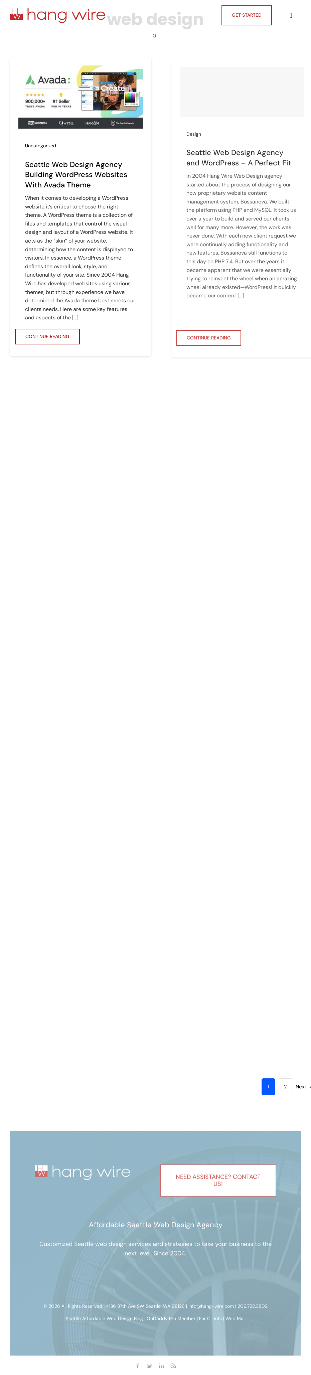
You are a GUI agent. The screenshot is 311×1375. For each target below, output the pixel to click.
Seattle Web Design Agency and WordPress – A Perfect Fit (238, 160)
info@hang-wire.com (211, 1308)
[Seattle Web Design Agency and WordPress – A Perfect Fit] (242, 94)
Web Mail (235, 1320)
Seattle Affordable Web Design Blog (104, 1320)
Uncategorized (40, 146)
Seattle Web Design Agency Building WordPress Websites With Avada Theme (76, 175)
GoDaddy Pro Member (171, 1320)
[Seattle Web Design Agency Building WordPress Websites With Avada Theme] (80, 70)
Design (193, 137)
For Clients (210, 1320)
